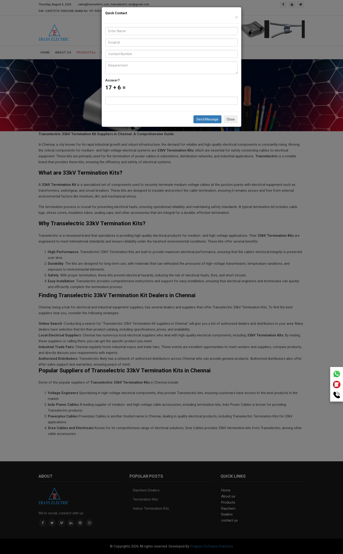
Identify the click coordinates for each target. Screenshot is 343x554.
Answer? (112, 80)
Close (231, 119)
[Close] (236, 17)
